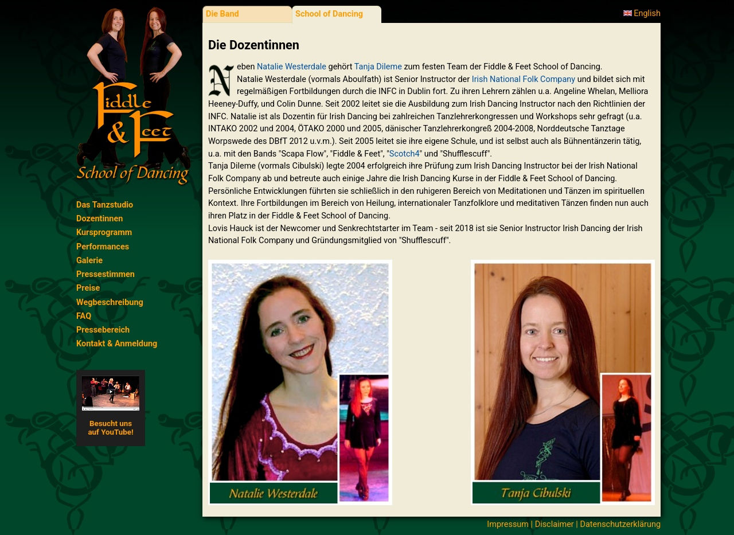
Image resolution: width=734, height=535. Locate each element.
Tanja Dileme (378, 67)
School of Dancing (329, 14)
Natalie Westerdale (291, 67)
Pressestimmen (105, 274)
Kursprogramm (104, 232)
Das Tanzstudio (104, 205)
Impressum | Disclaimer (530, 524)
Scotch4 (404, 154)
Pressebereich (103, 330)
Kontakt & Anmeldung (116, 344)
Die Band (222, 14)
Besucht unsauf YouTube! (110, 406)
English (642, 13)
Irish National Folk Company (523, 79)
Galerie (89, 260)
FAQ (83, 316)
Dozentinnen (99, 219)
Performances (102, 247)
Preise (88, 288)
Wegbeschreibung (109, 302)
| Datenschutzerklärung (617, 524)
